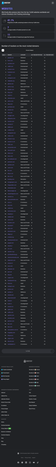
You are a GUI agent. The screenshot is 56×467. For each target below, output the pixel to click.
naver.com (10, 167)
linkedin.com (11, 89)
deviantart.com (11, 231)
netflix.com (10, 312)
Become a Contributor (6, 431)
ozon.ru (10, 202)
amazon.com (11, 69)
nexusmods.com (12, 147)
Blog (2, 441)
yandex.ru (10, 292)
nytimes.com (11, 164)
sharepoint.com (12, 133)
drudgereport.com (12, 182)
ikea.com (10, 326)
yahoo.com (10, 101)
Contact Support (32, 395)
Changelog (3, 444)
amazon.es (10, 306)
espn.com (10, 228)
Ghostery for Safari (34, 376)
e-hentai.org (11, 237)
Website (10, 54)
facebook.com (11, 72)
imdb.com (10, 144)
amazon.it (10, 263)
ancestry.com (11, 318)
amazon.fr (10, 124)
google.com (11, 57)
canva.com (10, 219)
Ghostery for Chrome (34, 369)
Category (23, 54)
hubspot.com (11, 286)
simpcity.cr (10, 214)
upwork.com (11, 315)
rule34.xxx (10, 208)
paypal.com (11, 243)
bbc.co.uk (10, 176)
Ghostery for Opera (34, 379)
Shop (2, 438)
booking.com (11, 179)
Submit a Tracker (32, 399)
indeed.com (10, 217)
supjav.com (10, 277)
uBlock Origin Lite (5, 415)
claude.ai (10, 245)
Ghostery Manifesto (5, 425)
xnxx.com (10, 266)
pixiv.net (10, 271)
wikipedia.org (11, 81)
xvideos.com (11, 130)
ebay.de (10, 274)
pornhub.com (11, 107)
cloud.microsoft (12, 298)
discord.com (11, 341)
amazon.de (10, 109)
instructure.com (12, 211)
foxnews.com (11, 222)
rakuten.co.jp (11, 251)
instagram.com (11, 78)
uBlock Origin (4, 412)
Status (2, 422)
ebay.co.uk (10, 173)
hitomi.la (10, 283)
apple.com (10, 309)
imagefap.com (11, 332)
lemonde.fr (10, 225)
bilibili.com (10, 127)
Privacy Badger (4, 408)
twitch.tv (10, 95)
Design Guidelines (33, 405)
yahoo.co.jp (11, 86)
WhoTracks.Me (5, 376)
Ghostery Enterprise (5, 434)
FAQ (30, 392)
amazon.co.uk (11, 141)
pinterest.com (11, 162)
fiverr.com (10, 60)
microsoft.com (11, 150)
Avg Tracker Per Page (36, 54)
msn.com (10, 112)
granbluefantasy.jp (12, 254)
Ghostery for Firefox (34, 373)
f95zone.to (10, 335)
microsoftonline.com (13, 199)
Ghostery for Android (34, 385)
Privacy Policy (28, 457)
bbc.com (10, 324)
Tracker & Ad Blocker (6, 369)
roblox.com (10, 135)
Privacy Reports (6, 428)
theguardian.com (12, 185)
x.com (9, 75)
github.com (10, 83)
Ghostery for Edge (33, 382)
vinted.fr (10, 300)
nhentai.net (10, 295)
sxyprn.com (11, 338)
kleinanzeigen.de (12, 190)
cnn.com (10, 248)
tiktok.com (10, 153)
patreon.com (11, 321)
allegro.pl (10, 234)
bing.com (10, 92)
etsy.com (10, 205)
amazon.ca (10, 196)
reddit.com (10, 66)
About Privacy (32, 408)
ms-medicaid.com (12, 159)
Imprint (33, 457)
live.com (10, 170)
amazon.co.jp (11, 138)
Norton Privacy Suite (5, 402)
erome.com (10, 289)
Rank (4, 55)
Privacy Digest (5, 379)
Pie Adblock (3, 405)
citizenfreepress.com (13, 193)
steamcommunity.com (13, 257)
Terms (22, 457)
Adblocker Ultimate (5, 399)
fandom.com (11, 121)
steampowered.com (13, 240)
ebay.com (10, 104)
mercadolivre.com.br (13, 329)
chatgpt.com (11, 115)
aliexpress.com (11, 118)
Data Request (32, 402)
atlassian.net (11, 269)
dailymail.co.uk (11, 260)
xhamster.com (11, 98)
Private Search (5, 373)
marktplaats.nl (11, 344)
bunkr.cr (10, 303)
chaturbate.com (12, 188)
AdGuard (3, 392)
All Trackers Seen (48, 54)
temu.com (10, 156)
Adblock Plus (4, 395)
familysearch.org (12, 280)
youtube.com (11, 63)
